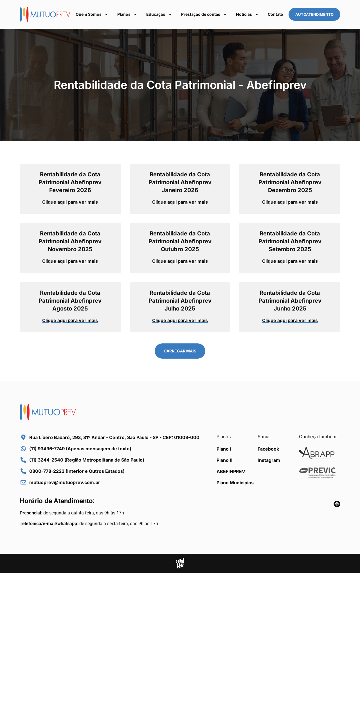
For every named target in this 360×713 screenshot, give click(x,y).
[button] (180, 351)
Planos (127, 14)
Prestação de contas (204, 14)
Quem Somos (92, 14)
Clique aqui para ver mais (70, 202)
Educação (159, 14)
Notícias (247, 14)
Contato (275, 14)
